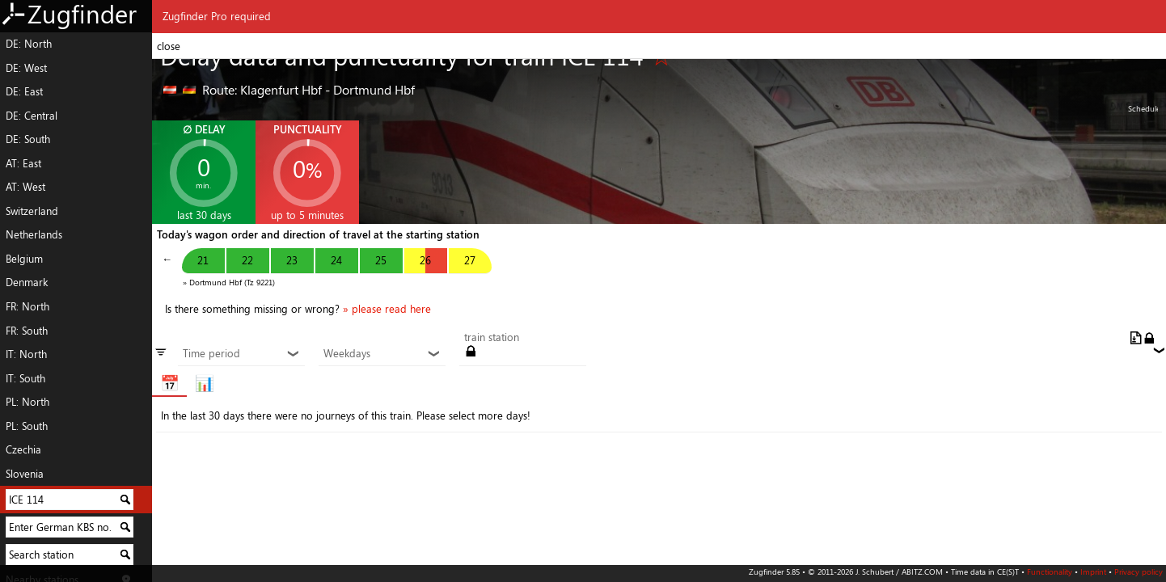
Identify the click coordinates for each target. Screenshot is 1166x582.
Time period (241, 354)
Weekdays (381, 354)
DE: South (28, 139)
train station (491, 337)
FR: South (27, 330)
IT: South (25, 378)
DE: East (24, 91)
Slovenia (25, 473)
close (168, 46)
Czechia (23, 449)
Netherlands (34, 234)
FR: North (27, 306)
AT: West (25, 186)
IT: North (26, 354)
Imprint (1093, 571)
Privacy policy (1138, 571)
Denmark (27, 282)
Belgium (24, 258)
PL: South (27, 426)
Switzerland (32, 211)
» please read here (387, 309)
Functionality (1049, 571)
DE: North (29, 43)
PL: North (27, 401)
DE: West (26, 68)
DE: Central (31, 115)
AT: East (23, 163)
